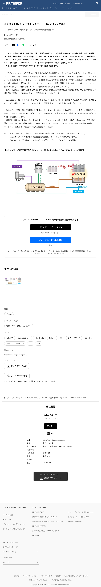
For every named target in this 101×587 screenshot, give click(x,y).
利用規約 (58, 576)
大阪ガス (9, 338)
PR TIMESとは (8, 515)
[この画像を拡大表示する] (13, 281)
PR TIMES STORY (38, 512)
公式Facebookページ (10, 547)
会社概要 (16, 576)
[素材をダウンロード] (30, 45)
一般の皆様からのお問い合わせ (61, 580)
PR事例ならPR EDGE (75, 521)
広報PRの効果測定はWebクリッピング (45, 531)
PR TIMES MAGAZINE (39, 526)
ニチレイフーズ (74, 338)
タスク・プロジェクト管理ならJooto (80, 512)
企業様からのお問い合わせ (38, 580)
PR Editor (35, 535)
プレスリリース (18, 398)
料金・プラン (7, 519)
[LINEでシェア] (23, 45)
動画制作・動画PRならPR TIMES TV (44, 517)
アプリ (33, 8)
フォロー (50, 426)
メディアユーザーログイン (50, 227)
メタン (60, 338)
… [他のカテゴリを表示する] (76, 7)
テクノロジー (13, 8)
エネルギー (89, 338)
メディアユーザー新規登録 (50, 240)
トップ (6, 398)
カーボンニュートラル (15, 343)
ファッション (67, 8)
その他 (9, 314)
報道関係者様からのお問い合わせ (76, 576)
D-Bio (51, 338)
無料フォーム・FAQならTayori (78, 517)
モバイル (24, 8)
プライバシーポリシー (30, 576)
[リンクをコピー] (35, 45)
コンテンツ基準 (46, 576)
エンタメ (42, 8)
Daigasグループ (33, 398)
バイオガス (39, 338)
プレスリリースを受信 (61, 3)
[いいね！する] (6, 45)
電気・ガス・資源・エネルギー (18, 326)
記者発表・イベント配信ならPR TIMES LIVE (47, 521)
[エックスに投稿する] (13, 45)
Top (3, 8)
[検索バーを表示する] (97, 3)
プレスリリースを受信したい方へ (14, 524)
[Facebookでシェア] (18, 45)
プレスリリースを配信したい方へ (14, 529)
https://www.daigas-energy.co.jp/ (16, 355)
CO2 (30, 343)
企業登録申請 (78, 3)
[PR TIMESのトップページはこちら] (14, 3)
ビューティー (54, 8)
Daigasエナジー (24, 338)
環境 (39, 343)
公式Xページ (7, 557)
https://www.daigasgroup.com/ (54, 440)
